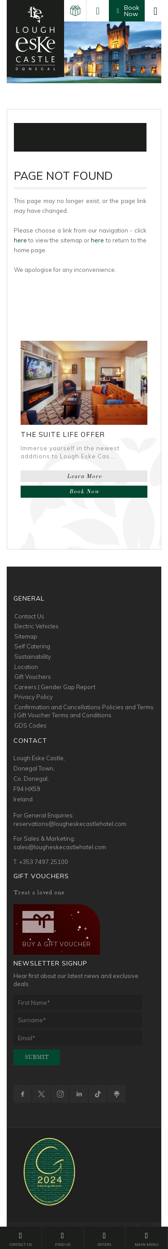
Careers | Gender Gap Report (54, 686)
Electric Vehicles (36, 626)
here (20, 240)
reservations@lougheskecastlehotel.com (69, 823)
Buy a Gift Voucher (56, 929)
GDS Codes (30, 725)
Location (26, 666)
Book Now (84, 491)
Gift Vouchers (32, 676)
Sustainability (32, 656)
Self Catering (32, 646)
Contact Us (29, 616)
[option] (84, 52)
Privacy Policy (33, 696)
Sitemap (25, 636)
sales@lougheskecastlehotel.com (59, 847)
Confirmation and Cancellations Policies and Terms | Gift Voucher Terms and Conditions (84, 711)
